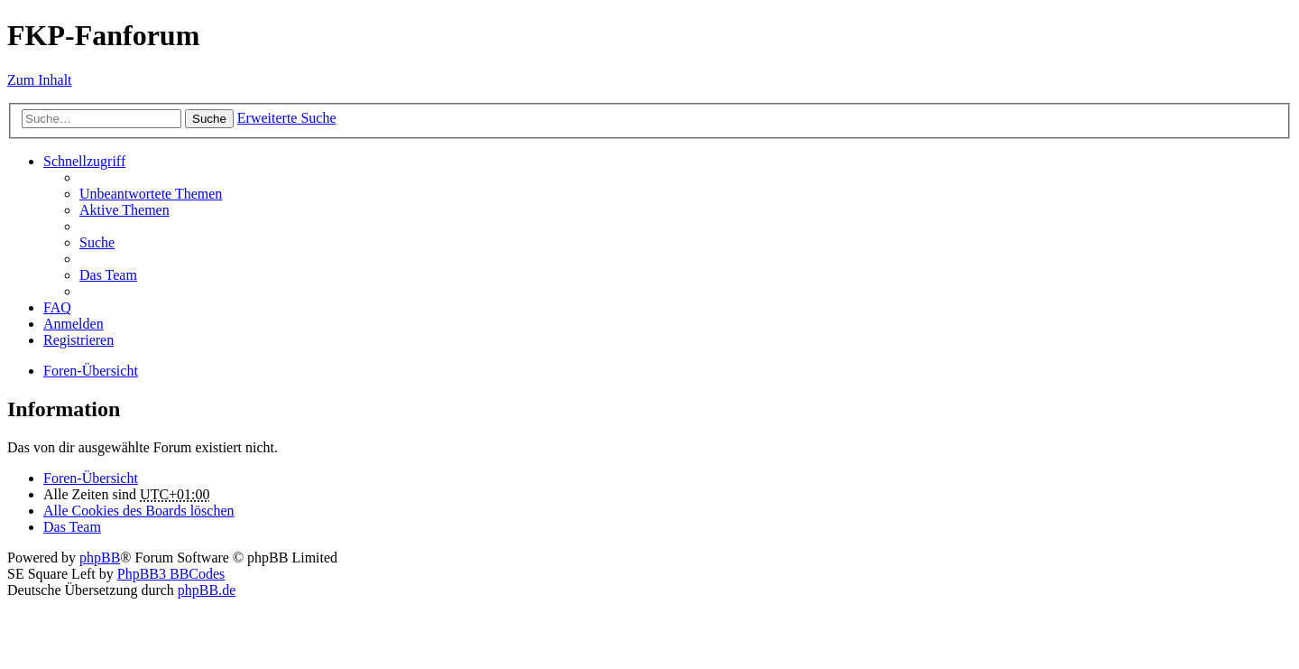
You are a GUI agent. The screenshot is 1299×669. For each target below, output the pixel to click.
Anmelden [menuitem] (73, 323)
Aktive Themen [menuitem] (124, 210)
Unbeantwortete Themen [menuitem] (150, 193)
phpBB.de (206, 590)
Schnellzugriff (84, 161)
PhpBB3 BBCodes (171, 573)
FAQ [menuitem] (57, 307)
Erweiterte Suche (286, 117)
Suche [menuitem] (97, 242)
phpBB (99, 557)
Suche (209, 118)
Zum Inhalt (39, 80)
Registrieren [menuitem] (78, 340)
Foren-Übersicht (90, 478)
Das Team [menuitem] (108, 275)
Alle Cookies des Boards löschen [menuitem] (139, 510)
